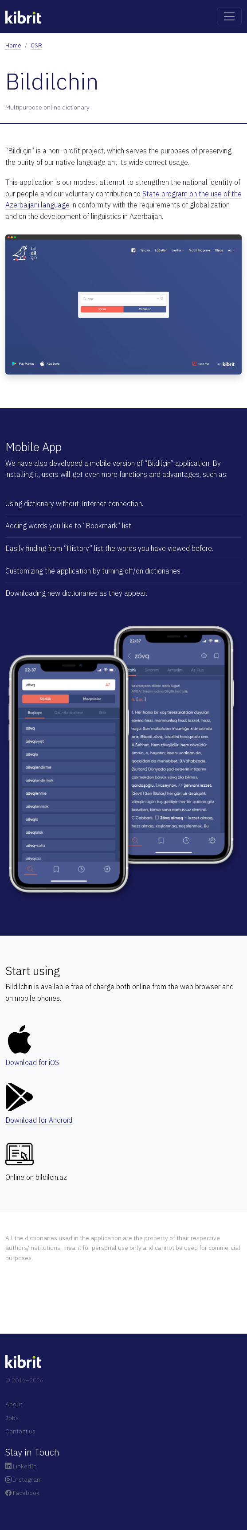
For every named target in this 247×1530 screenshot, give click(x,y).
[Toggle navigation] (229, 16)
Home (13, 45)
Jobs (12, 1418)
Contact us (20, 1431)
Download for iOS (32, 1062)
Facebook (22, 1493)
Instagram (23, 1479)
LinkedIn (21, 1466)
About (13, 1404)
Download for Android (38, 1120)
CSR (36, 45)
